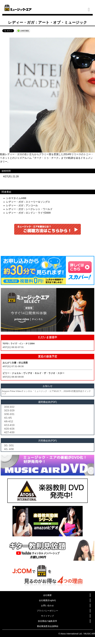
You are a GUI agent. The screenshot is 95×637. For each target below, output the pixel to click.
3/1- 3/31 (9, 445)
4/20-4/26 (9, 428)
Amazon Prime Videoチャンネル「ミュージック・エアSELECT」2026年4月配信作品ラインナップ (46, 392)
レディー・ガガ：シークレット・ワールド (29, 209)
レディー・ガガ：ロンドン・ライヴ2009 (28, 213)
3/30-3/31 (9, 414)
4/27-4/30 (9, 432)
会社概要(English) (47, 600)
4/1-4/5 (8, 418)
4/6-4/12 (8, 421)
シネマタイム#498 (16, 198)
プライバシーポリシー (47, 610)
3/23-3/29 (9, 410)
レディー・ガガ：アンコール (22, 205)
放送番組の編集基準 (47, 621)
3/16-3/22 (9, 407)
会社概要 (47, 595)
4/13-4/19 (9, 425)
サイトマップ (47, 616)
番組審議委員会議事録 (47, 626)
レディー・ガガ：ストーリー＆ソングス (28, 202)
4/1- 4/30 (9, 449)
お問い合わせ (47, 605)
